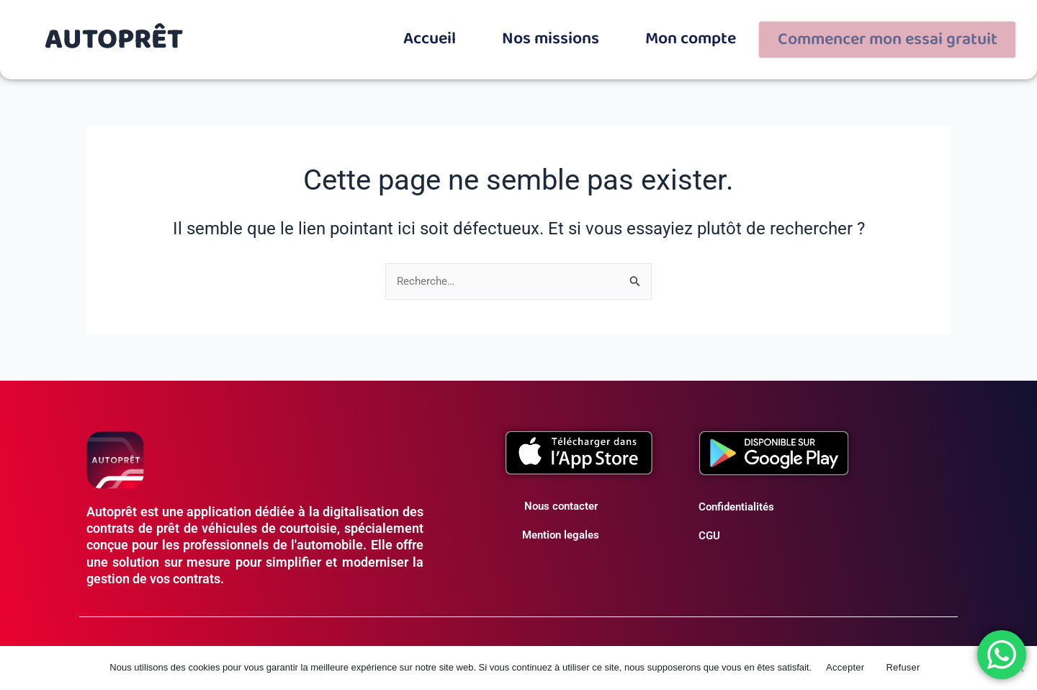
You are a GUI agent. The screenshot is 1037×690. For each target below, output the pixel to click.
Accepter (845, 667)
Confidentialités (736, 501)
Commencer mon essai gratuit (910, 36)
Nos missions (615, 32)
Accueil (505, 32)
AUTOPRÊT (114, 36)
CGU (709, 529)
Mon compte (742, 32)
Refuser (903, 667)
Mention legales (560, 529)
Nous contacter (561, 500)
